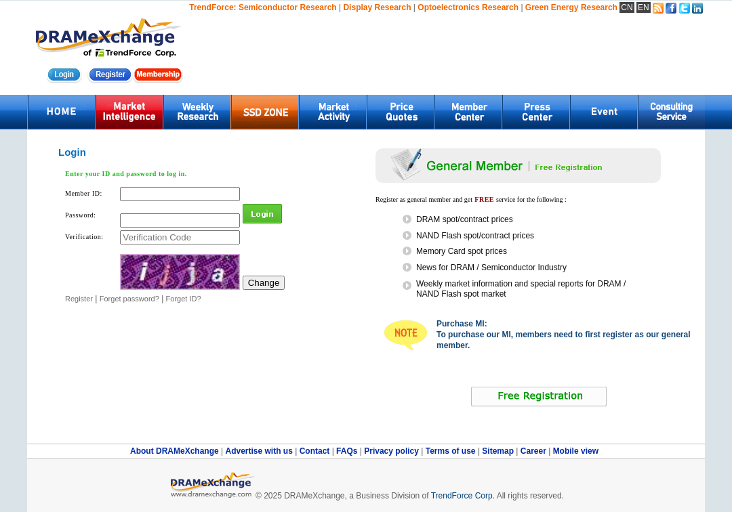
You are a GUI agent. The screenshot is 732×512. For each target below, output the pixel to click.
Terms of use (452, 451)
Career (533, 451)
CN (626, 7)
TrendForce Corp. (463, 495)
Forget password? (129, 299)
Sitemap (499, 451)
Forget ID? (183, 299)
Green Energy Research (571, 7)
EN (643, 7)
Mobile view (575, 451)
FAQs (348, 451)
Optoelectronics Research (468, 7)
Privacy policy (392, 451)
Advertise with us (260, 451)
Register (79, 299)
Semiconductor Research (288, 7)
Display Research (377, 7)
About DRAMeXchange (175, 451)
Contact (316, 451)
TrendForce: (212, 7)
